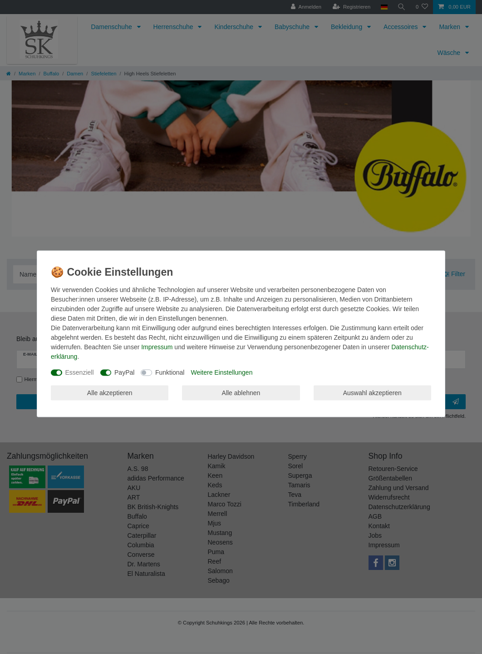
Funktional (170, 372)
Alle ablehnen (241, 392)
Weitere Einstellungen (221, 372)
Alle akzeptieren (110, 392)
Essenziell (79, 372)
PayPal (124, 372)
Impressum (156, 347)
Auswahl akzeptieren (372, 392)
